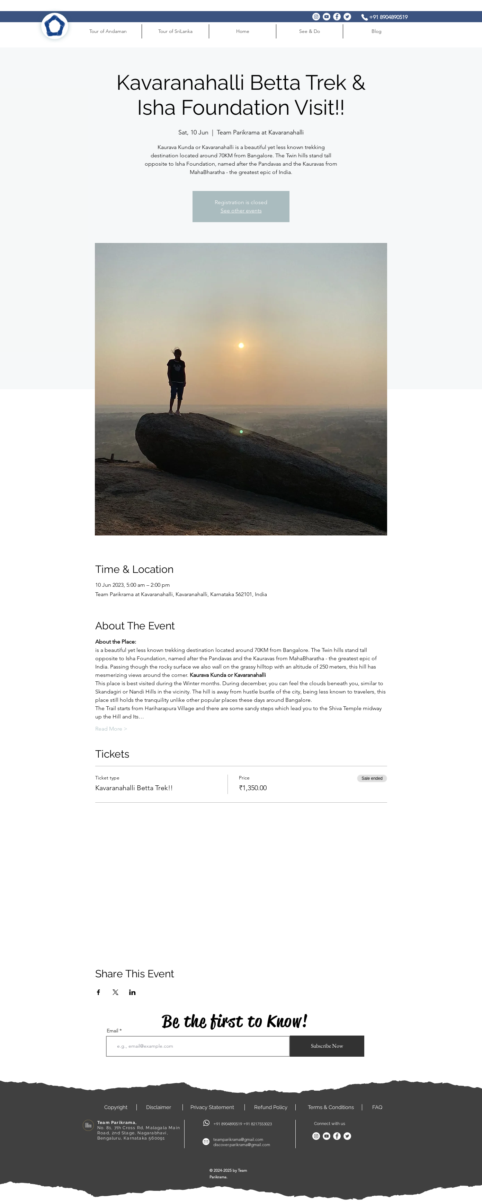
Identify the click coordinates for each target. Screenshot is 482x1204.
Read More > (111, 728)
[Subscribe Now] (327, 1046)
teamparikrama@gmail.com (238, 1139)
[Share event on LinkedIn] (132, 992)
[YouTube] (326, 16)
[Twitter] (347, 16)
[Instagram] (316, 16)
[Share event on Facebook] (98, 992)
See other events (241, 210)
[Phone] (364, 17)
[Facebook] (337, 16)
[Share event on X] (115, 992)
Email (112, 1030)
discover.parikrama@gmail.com (241, 1144)
